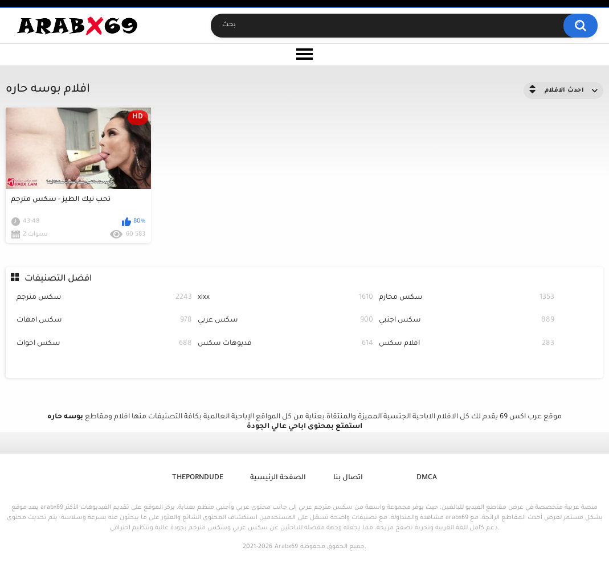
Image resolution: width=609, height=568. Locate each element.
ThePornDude (197, 478)
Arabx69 (286, 547)
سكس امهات (104, 321)
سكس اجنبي (466, 321)
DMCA (426, 478)
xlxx (285, 298)
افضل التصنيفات (58, 279)
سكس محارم (466, 298)
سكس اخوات (104, 344)
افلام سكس (466, 344)
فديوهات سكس (285, 344)
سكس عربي (285, 321)
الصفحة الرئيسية (278, 478)
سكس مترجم (104, 298)
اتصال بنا (348, 478)
